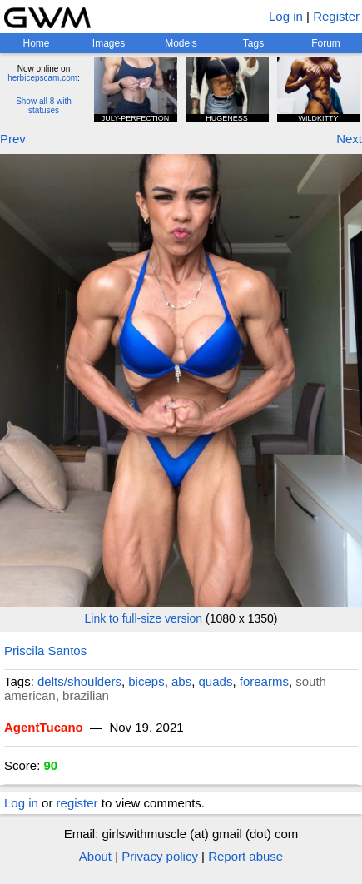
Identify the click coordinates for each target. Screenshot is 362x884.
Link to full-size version (144, 618)
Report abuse (245, 856)
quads (216, 681)
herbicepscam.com (42, 77)
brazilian (85, 695)
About (95, 856)
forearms (264, 681)
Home (35, 43)
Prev (13, 139)
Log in (286, 16)
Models (181, 43)
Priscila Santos (45, 650)
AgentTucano (43, 727)
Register (336, 16)
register (77, 803)
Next (349, 139)
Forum (325, 43)
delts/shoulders (79, 681)
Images (108, 43)
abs (181, 681)
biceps (146, 681)
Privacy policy (159, 856)
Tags (253, 43)
